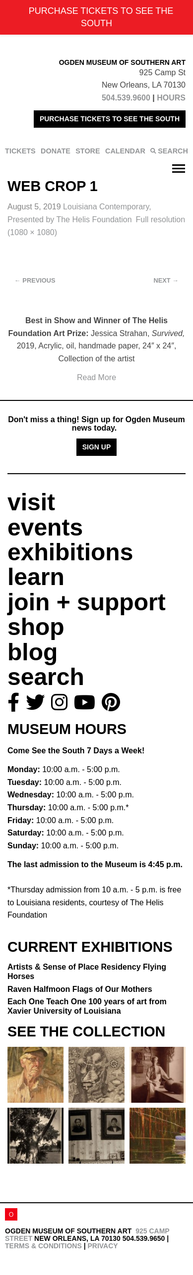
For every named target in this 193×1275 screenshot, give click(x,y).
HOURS (171, 98)
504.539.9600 (126, 98)
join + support (86, 602)
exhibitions (70, 552)
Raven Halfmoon (79, 989)
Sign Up (96, 447)
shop (35, 627)
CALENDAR (125, 151)
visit (31, 502)
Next (166, 280)
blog (32, 652)
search (45, 677)
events (45, 527)
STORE (87, 151)
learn (35, 577)
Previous (35, 280)
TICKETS (20, 151)
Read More (96, 377)
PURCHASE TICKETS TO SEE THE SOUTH (110, 119)
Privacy (102, 1246)
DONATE (55, 151)
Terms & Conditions (43, 1246)
